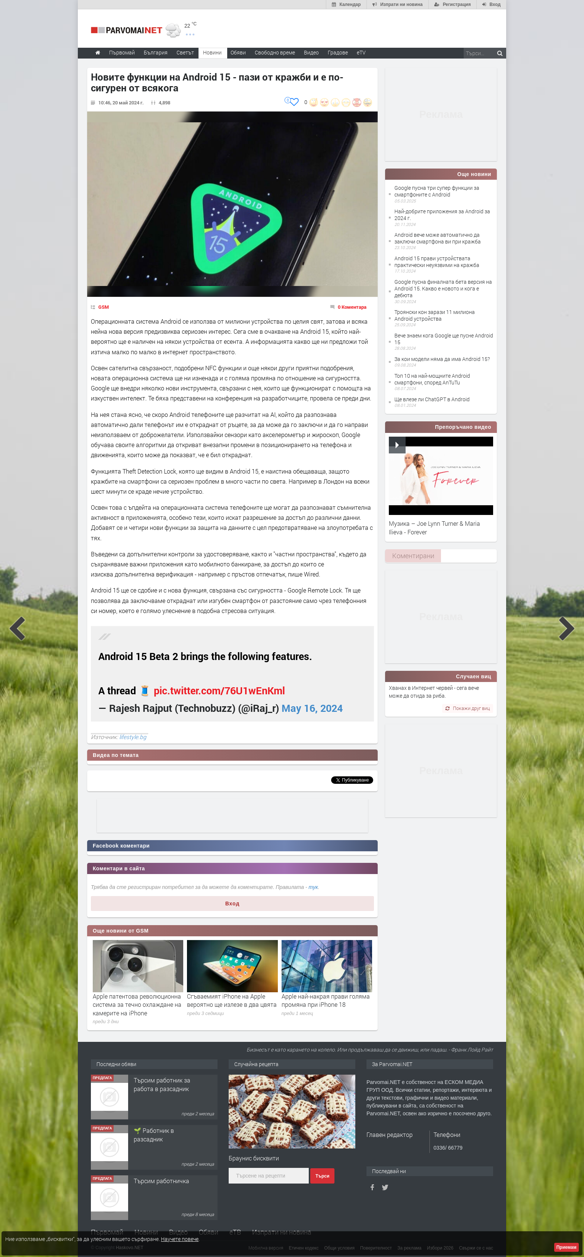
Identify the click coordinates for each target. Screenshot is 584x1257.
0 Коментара (352, 307)
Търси (322, 1176)
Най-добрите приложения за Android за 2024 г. (442, 214)
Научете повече (180, 1238)
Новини (212, 52)
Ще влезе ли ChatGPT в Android (432, 399)
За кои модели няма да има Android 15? (442, 358)
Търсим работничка (161, 1181)
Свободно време (275, 52)
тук (313, 887)
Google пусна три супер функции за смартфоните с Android (436, 191)
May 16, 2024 (312, 707)
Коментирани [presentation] (413, 555)
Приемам (566, 1247)
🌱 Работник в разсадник (154, 1134)
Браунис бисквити (254, 1158)
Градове (338, 52)
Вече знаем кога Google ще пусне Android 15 (443, 339)
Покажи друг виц (467, 708)
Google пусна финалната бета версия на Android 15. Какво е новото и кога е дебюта (443, 288)
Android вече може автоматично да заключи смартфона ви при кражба (437, 238)
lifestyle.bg (132, 737)
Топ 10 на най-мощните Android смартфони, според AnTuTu (432, 379)
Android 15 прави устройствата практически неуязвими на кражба (436, 261)
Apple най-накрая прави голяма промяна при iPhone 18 (326, 1000)
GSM (103, 307)
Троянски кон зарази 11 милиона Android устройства (434, 315)
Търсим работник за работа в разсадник (162, 1084)
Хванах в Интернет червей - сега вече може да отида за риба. (434, 691)
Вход (232, 903)
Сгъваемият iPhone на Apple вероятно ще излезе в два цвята (232, 1000)
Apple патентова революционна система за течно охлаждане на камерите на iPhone (137, 1004)
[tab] (413, 555)
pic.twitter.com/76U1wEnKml (219, 690)
